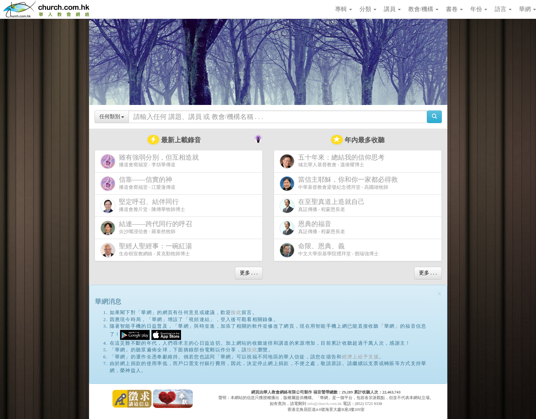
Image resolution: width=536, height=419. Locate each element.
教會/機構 (423, 9)
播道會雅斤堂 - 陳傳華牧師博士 (142, 205)
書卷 (454, 9)
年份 (478, 9)
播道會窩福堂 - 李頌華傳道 (151, 161)
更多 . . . (249, 273)
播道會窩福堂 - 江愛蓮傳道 (138, 183)
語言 (503, 9)
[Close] (439, 294)
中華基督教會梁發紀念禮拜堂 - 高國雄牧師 (340, 183)
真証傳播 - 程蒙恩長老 (324, 205)
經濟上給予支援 (360, 357)
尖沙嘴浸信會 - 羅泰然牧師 (147, 227)
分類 (367, 9)
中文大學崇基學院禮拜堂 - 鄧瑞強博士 (329, 250)
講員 (392, 9)
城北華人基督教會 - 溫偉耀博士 (334, 161)
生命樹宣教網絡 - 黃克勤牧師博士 (147, 250)
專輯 (343, 9)
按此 (236, 312)
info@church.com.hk (324, 403)
